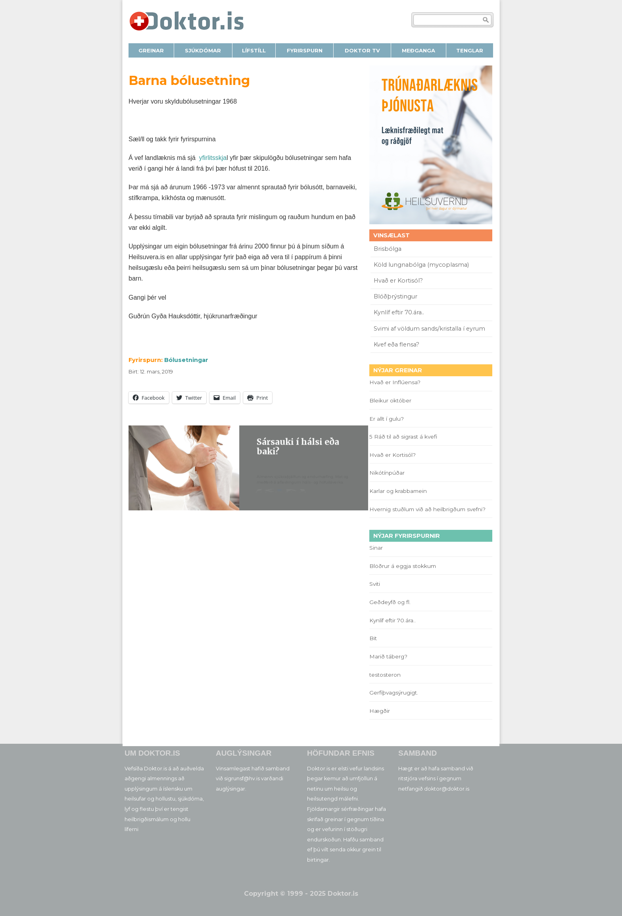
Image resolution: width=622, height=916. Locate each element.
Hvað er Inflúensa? (394, 382)
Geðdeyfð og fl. (390, 602)
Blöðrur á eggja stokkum (402, 566)
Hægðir (379, 711)
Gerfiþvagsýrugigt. (393, 692)
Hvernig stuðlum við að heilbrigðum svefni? (427, 509)
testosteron (385, 675)
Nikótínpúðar (387, 473)
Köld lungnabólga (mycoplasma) (421, 264)
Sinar (376, 548)
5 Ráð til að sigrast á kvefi (404, 436)
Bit (373, 638)
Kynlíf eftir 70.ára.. (399, 312)
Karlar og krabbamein (398, 491)
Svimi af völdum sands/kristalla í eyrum (429, 328)
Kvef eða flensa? (396, 344)
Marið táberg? (388, 656)
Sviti (374, 584)
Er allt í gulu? (387, 419)
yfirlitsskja (213, 157)
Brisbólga (387, 248)
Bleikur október (390, 400)
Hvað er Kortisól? (399, 280)
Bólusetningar (186, 360)
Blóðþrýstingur (395, 296)
